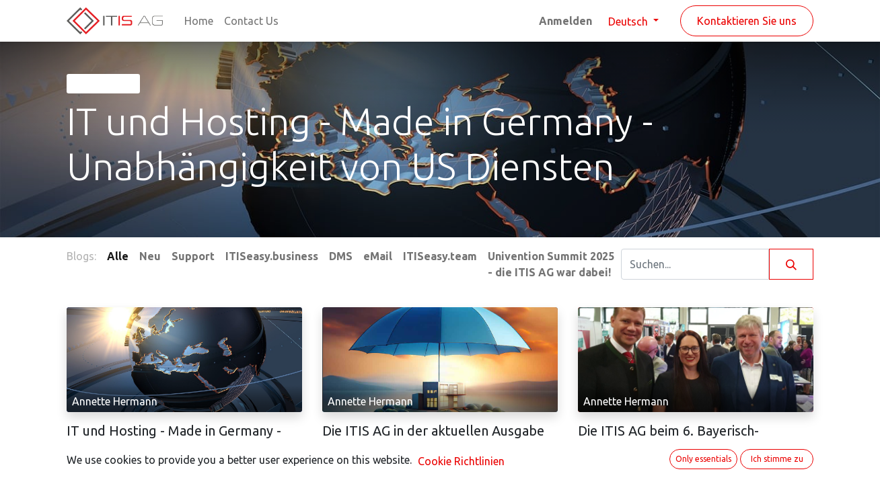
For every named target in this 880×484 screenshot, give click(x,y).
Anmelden (565, 21)
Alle (118, 256)
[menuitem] (199, 20)
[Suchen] (791, 264)
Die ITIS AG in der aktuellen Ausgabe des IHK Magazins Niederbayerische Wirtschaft (433, 447)
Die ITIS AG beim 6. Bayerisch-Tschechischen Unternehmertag (674, 438)
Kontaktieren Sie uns (747, 21)
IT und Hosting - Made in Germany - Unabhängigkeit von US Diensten (174, 438)
